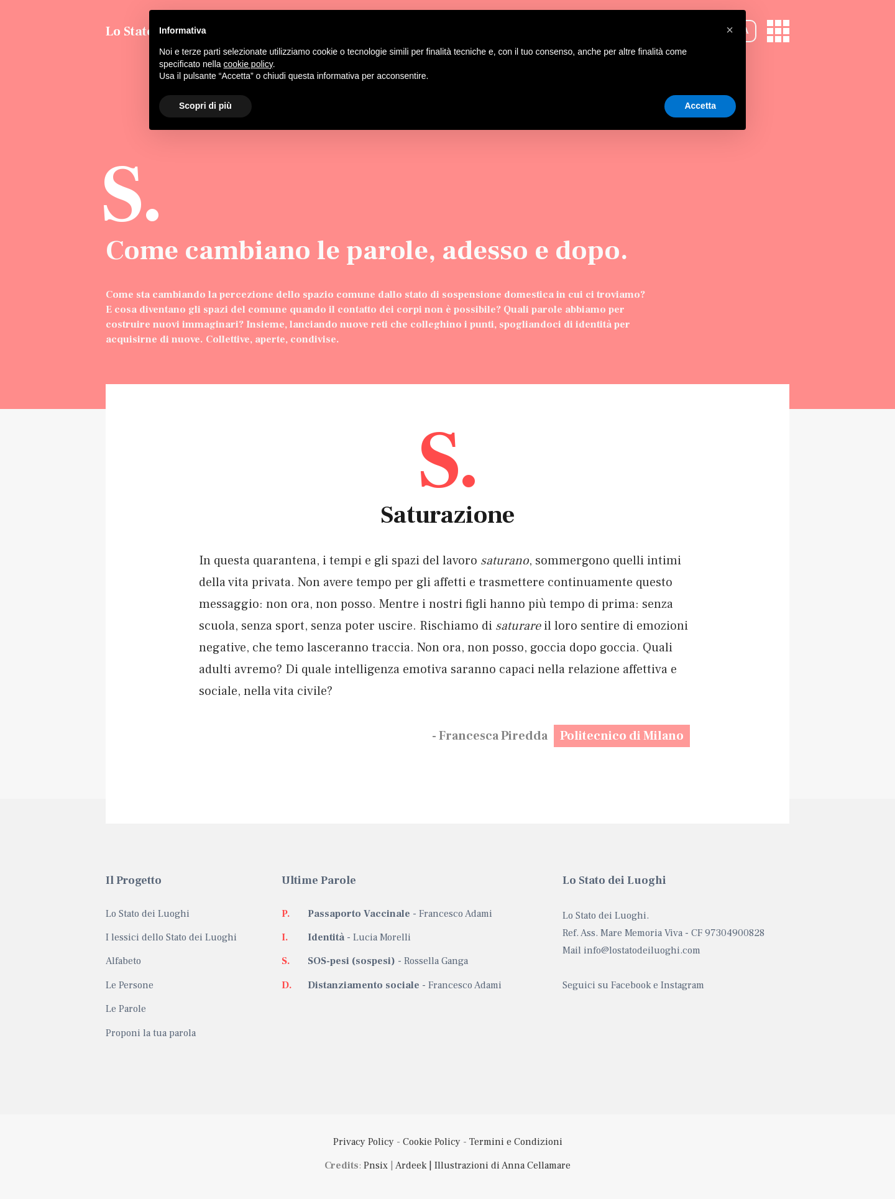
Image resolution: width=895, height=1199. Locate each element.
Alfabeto (123, 961)
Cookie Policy (432, 1142)
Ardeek (410, 1165)
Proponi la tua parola (151, 1033)
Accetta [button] (700, 106)
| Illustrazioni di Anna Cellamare (498, 1165)
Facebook (631, 985)
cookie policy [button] (248, 64)
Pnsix (376, 1165)
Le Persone (130, 985)
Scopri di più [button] (205, 106)
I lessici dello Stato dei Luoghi (171, 937)
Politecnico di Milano (622, 736)
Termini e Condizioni (515, 1142)
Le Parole (126, 1009)
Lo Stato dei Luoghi (148, 913)
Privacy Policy (363, 1142)
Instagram (682, 985)
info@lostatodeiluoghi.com (642, 950)
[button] (730, 30)
